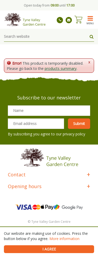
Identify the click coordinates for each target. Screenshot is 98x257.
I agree (49, 249)
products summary (61, 68)
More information (64, 238)
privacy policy (74, 134)
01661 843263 (60, 20)
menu (90, 23)
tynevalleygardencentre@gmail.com (69, 20)
